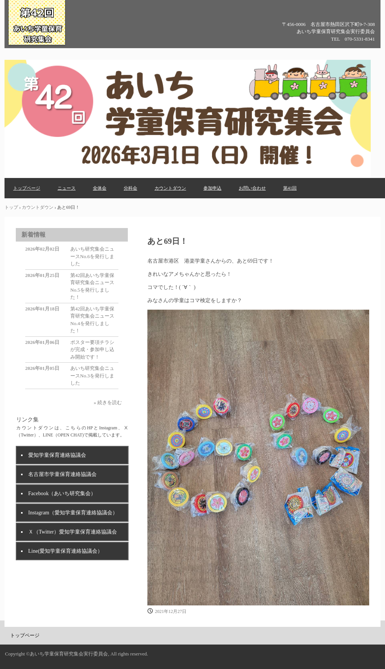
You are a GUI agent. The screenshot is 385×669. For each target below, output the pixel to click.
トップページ (26, 188)
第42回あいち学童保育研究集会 (37, 44)
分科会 (130, 188)
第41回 (290, 188)
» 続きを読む (108, 402)
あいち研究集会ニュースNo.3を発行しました (92, 375)
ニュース (67, 188)
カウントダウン (170, 188)
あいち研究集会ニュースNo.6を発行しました (92, 256)
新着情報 (33, 234)
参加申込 (212, 188)
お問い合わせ (252, 188)
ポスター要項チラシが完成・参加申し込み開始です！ (92, 349)
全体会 (99, 188)
